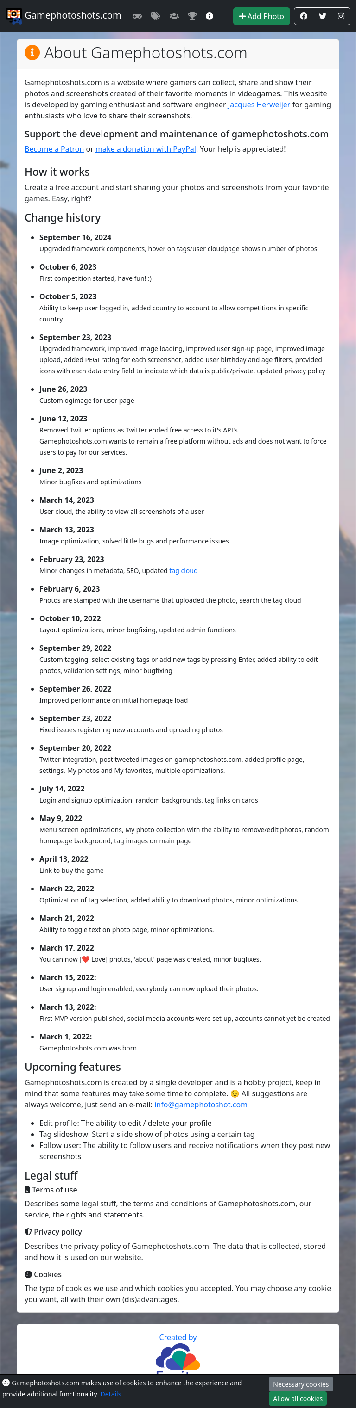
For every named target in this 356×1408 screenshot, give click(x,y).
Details (110, 1393)
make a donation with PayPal (145, 149)
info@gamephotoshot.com (201, 1104)
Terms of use (54, 1190)
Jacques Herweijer (259, 104)
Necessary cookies (301, 1384)
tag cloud (183, 570)
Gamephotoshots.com (63, 16)
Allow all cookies (298, 1398)
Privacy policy (58, 1232)
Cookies (48, 1274)
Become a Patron (54, 149)
